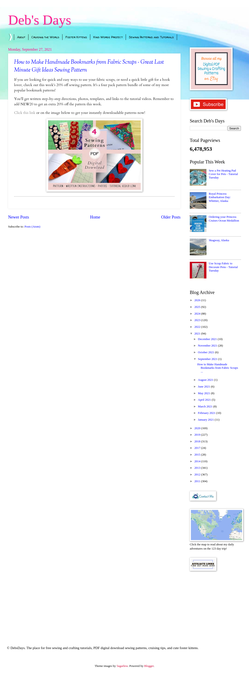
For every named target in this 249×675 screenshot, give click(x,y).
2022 (197, 326)
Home (95, 217)
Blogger (149, 666)
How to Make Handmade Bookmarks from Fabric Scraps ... (217, 368)
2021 (197, 333)
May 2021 (204, 393)
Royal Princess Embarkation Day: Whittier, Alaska (220, 197)
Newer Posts (18, 217)
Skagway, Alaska (219, 240)
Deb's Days (39, 20)
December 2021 (208, 339)
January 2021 (206, 419)
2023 (197, 320)
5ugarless (122, 666)
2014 (197, 461)
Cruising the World (45, 37)
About (21, 37)
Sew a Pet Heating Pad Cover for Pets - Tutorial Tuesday (223, 174)
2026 (197, 300)
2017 (197, 448)
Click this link (24, 112)
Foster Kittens (76, 37)
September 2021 (208, 359)
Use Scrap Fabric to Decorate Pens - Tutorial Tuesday (223, 267)
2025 (197, 307)
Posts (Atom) (32, 226)
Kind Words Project (108, 37)
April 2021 (205, 399)
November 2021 (208, 345)
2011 (197, 481)
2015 (197, 454)
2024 (197, 313)
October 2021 (206, 352)
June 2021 (204, 386)
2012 (197, 474)
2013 (197, 467)
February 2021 (207, 413)
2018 (197, 441)
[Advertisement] (215, 602)
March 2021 (205, 406)
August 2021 (206, 379)
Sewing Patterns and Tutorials (151, 37)
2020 (197, 428)
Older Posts (171, 217)
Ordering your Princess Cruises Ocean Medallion (224, 218)
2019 (197, 434)
